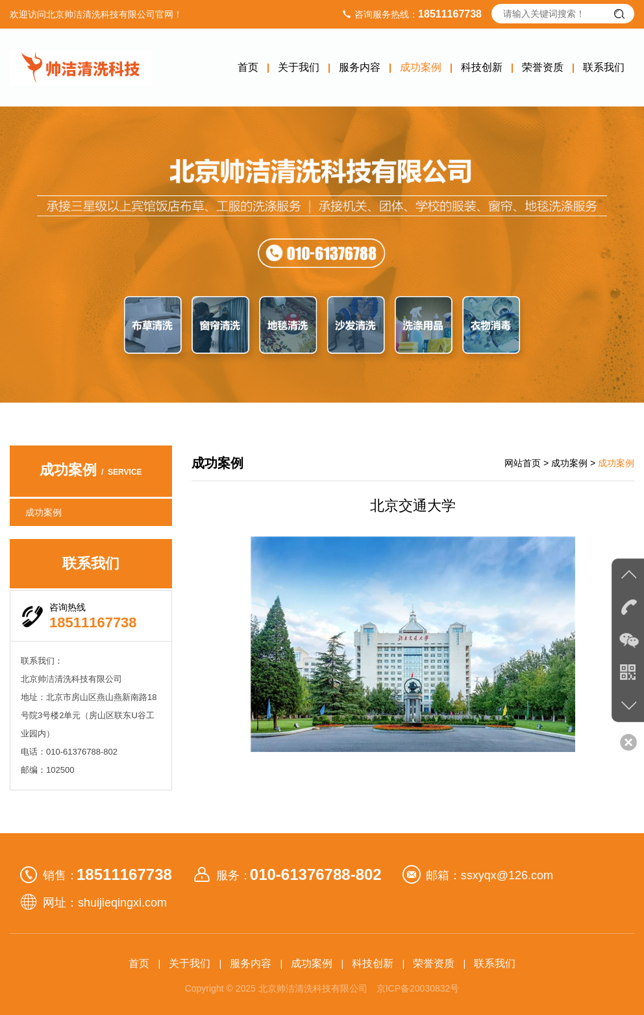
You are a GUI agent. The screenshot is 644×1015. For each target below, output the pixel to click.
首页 (248, 67)
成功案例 (420, 67)
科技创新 (481, 67)
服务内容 (359, 67)
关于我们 (298, 67)
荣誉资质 (543, 67)
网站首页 (522, 463)
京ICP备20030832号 (418, 988)
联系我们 (604, 67)
